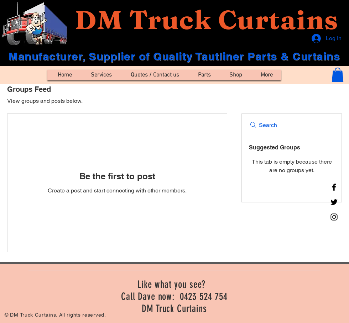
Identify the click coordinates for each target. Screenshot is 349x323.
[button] (338, 75)
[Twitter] (334, 202)
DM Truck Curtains (206, 20)
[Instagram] (334, 217)
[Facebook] (334, 187)
